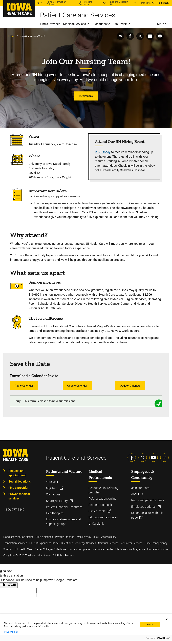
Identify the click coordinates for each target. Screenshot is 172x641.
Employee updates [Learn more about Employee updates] (143, 506)
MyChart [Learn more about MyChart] (52, 488)
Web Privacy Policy (87, 536)
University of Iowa (157, 549)
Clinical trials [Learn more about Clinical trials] (97, 511)
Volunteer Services (131, 543)
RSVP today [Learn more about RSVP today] (86, 95)
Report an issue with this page (147, 515)
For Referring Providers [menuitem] (85, 3)
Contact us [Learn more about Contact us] (53, 494)
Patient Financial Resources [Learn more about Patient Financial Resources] (64, 507)
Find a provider (18, 487)
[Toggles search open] (163, 3)
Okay (150, 624)
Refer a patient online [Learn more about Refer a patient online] (102, 498)
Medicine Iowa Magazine (130, 549)
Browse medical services (19, 496)
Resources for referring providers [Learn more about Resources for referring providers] (103, 490)
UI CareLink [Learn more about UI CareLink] (96, 523)
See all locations (19, 481)
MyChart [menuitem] (30, 3)
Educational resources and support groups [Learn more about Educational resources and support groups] (63, 522)
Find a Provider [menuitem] (50, 24)
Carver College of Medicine (50, 549)
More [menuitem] (160, 24)
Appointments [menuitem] (10, 3)
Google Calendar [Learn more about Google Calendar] (77, 385)
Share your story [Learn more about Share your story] (57, 500)
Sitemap (8, 549)
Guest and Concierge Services (78, 543)
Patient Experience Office (44, 543)
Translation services (15, 543)
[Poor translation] (12, 585)
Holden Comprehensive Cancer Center (91, 549)
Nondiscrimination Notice (18, 536)
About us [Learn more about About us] (137, 494)
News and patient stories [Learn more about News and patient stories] (147, 500)
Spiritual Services (108, 543)
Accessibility (108, 536)
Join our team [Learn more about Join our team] (140, 488)
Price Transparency (156, 543)
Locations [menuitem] (100, 24)
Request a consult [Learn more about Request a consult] (100, 505)
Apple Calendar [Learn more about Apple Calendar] (24, 385)
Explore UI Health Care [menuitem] (119, 3)
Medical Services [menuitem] (74, 24)
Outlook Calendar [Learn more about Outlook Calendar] (130, 385)
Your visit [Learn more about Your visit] (52, 482)
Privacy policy (11, 631)
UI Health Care (23, 549)
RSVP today (103, 152)
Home (11, 36)
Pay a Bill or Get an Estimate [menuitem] (56, 3)
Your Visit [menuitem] (120, 24)
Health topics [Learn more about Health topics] (54, 513)
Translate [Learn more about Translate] (145, 3)
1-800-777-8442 (13, 509)
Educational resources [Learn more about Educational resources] (103, 517)
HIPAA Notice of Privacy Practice (55, 536)
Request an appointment (17, 473)
